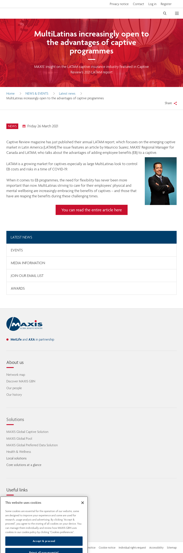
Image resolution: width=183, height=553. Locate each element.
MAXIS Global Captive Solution (27, 432)
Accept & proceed (44, 545)
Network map (15, 375)
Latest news (67, 93)
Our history (14, 395)
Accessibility (156, 547)
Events (17, 250)
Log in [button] (152, 4)
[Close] (82, 507)
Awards (18, 288)
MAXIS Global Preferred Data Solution (32, 445)
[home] (24, 324)
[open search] (164, 13)
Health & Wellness (18, 452)
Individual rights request (132, 547)
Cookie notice (107, 547)
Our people (14, 388)
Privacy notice (119, 4)
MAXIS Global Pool (19, 439)
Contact (138, 4)
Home (10, 93)
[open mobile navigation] (179, 13)
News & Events (36, 93)
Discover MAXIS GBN (20, 381)
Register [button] (166, 4)
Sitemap (172, 547)
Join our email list (27, 276)
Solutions (15, 419)
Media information (28, 263)
